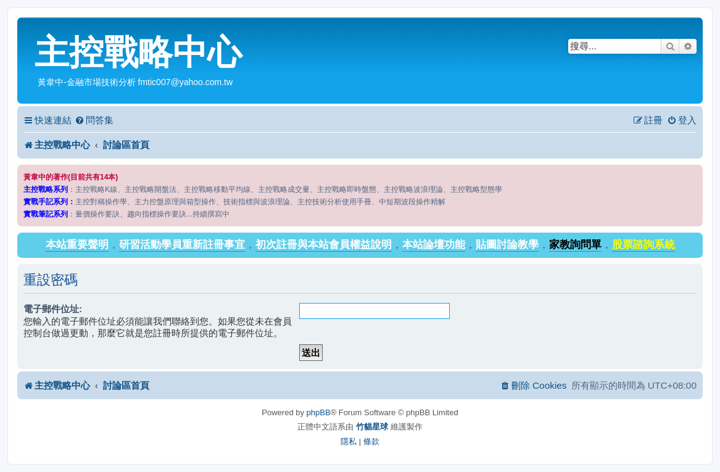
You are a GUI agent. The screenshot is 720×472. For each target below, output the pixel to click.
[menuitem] (94, 120)
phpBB (319, 412)
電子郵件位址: (52, 309)
